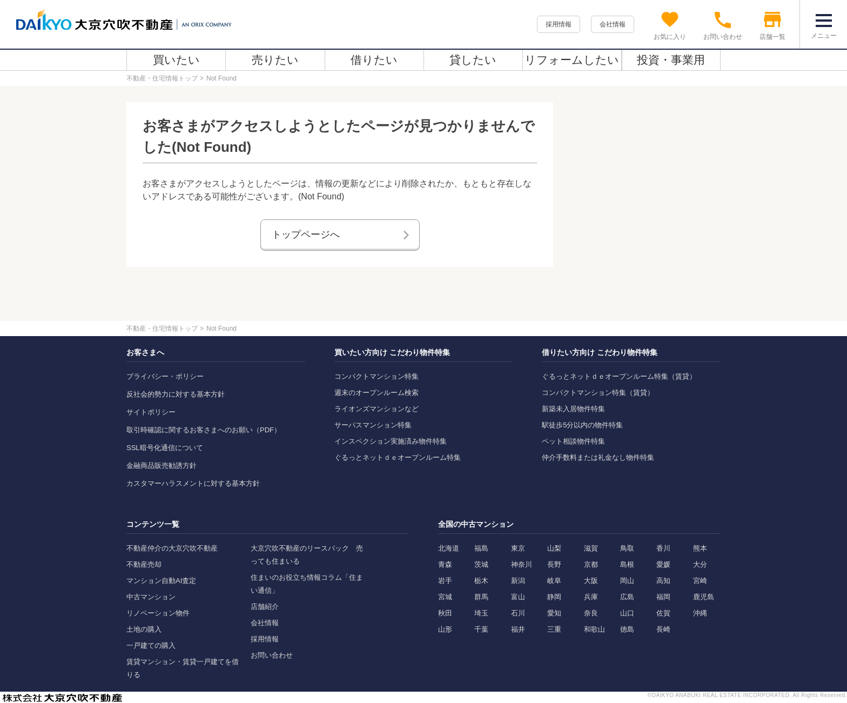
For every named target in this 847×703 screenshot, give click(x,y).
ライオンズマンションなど (376, 409)
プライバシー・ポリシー (165, 376)
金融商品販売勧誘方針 (161, 465)
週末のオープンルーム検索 (376, 393)
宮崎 (700, 581)
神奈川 (521, 564)
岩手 (445, 581)
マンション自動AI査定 (161, 581)
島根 (627, 564)
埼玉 (481, 613)
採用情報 (559, 24)
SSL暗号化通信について (164, 448)
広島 (627, 597)
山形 (445, 629)
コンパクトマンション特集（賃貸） (598, 393)
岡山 (627, 581)
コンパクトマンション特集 (376, 376)
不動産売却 (144, 564)
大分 (700, 564)
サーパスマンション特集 (373, 425)
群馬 (481, 597)
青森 (445, 564)
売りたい (275, 59)
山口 (627, 613)
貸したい (472, 59)
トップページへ (306, 234)
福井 (518, 629)
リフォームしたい (572, 59)
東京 (518, 548)
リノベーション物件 (158, 613)
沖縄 (700, 613)
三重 (554, 629)
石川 (518, 613)
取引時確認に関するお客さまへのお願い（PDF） (203, 430)
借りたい (374, 59)
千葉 (481, 629)
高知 (663, 581)
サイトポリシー (151, 412)
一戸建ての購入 (151, 645)
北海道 (448, 548)
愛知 (554, 613)
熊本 (700, 548)
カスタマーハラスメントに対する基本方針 (193, 483)
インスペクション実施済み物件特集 (390, 441)
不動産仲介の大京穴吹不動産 (172, 548)
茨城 (481, 564)
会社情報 (613, 24)
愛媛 (663, 564)
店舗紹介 (265, 606)
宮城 (445, 597)
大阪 (591, 581)
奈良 (591, 613)
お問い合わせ (272, 655)
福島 (481, 548)
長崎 (663, 629)
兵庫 (591, 597)
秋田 (445, 613)
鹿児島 (703, 597)
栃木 (481, 581)
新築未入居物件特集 (573, 409)
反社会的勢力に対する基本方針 (175, 394)
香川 (663, 548)
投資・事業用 (671, 59)
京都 (591, 564)
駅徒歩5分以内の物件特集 (582, 425)
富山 (518, 597)
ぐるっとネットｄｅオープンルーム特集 (397, 457)
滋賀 (591, 548)
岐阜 (554, 581)
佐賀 (663, 613)
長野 (554, 564)
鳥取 (627, 548)
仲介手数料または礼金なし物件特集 (598, 457)
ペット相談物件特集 (573, 441)
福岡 (663, 597)
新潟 (518, 581)
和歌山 (594, 629)
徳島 (627, 629)
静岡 (554, 597)
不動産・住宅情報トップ (162, 78)
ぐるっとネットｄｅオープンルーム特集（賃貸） (619, 376)
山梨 (554, 548)
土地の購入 (144, 629)
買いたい (176, 59)
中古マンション (151, 597)
